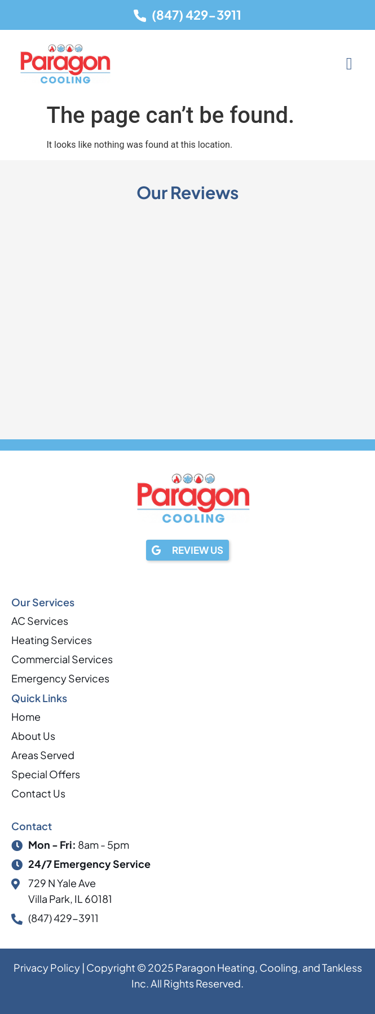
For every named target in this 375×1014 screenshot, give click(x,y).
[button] (349, 64)
